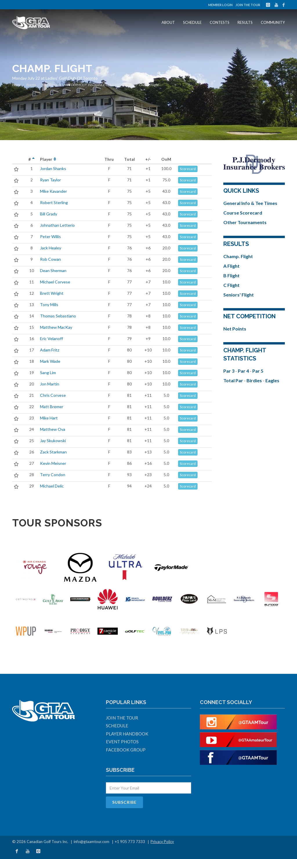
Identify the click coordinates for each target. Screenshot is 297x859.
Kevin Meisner (53, 463)
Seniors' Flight (238, 294)
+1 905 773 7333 (130, 841)
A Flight (231, 266)
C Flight (231, 285)
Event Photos (122, 741)
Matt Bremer (51, 406)
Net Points (234, 328)
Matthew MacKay (56, 327)
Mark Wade (50, 361)
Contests (219, 22)
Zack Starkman (53, 451)
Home (16, 85)
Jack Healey (50, 247)
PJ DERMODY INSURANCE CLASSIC (92, 85)
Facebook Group (126, 749)
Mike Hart (49, 417)
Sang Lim (48, 372)
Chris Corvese (53, 395)
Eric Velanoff (51, 338)
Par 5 (257, 371)
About (168, 22)
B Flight (231, 275)
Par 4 (244, 371)
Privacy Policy (162, 841)
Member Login (220, 5)
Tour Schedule (51, 85)
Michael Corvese (55, 281)
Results (245, 22)
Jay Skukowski (53, 440)
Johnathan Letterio (57, 225)
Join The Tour (248, 5)
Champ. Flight (238, 256)
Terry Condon (52, 474)
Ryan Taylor (50, 179)
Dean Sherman (53, 270)
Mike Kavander (53, 191)
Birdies (255, 380)
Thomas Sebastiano (58, 315)
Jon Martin (49, 383)
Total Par (233, 380)
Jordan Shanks (53, 168)
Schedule (192, 22)
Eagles (272, 380)
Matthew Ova (52, 429)
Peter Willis (50, 236)
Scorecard (188, 169)
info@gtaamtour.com (91, 841)
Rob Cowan (50, 259)
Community (273, 22)
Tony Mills (49, 304)
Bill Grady (48, 213)
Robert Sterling (54, 202)
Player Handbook (127, 733)
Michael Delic (52, 485)
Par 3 (229, 371)
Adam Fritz (49, 349)
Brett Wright (52, 293)
